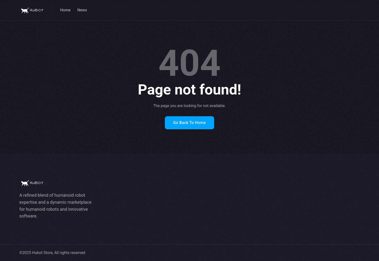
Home (65, 10)
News (82, 10)
